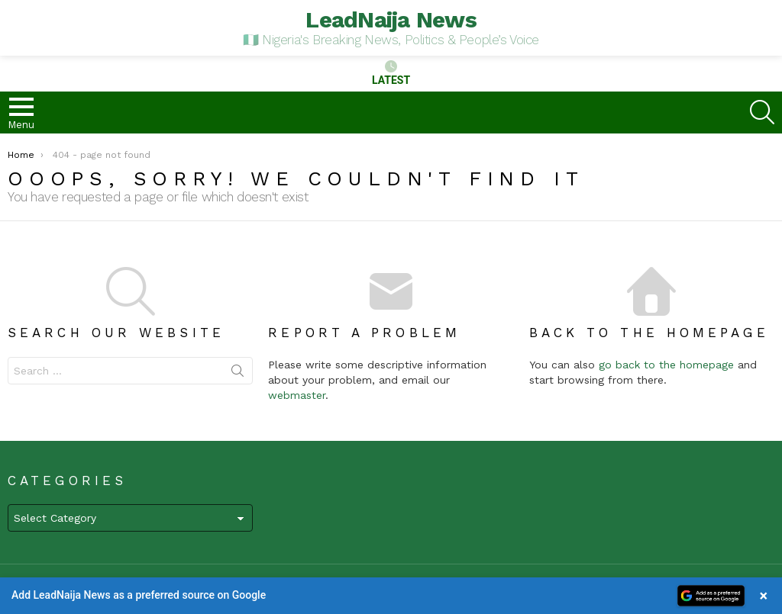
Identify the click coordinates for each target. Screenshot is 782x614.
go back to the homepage (666, 364)
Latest (391, 73)
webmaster (296, 395)
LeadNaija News (391, 19)
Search (237, 374)
